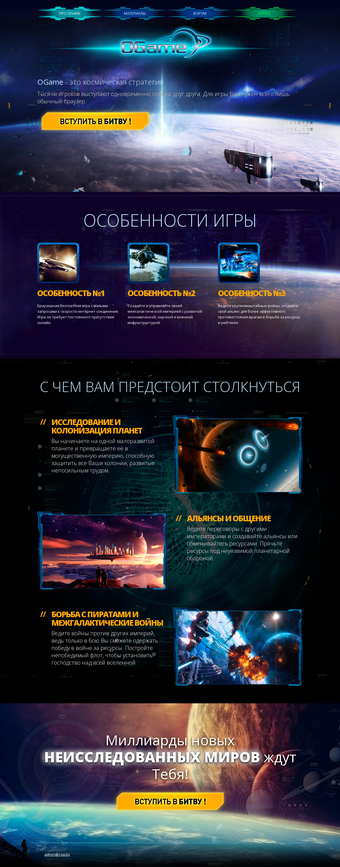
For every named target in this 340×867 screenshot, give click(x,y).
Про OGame (69, 13)
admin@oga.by (57, 854)
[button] (95, 120)
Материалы (135, 13)
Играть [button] (264, 13)
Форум (199, 13)
